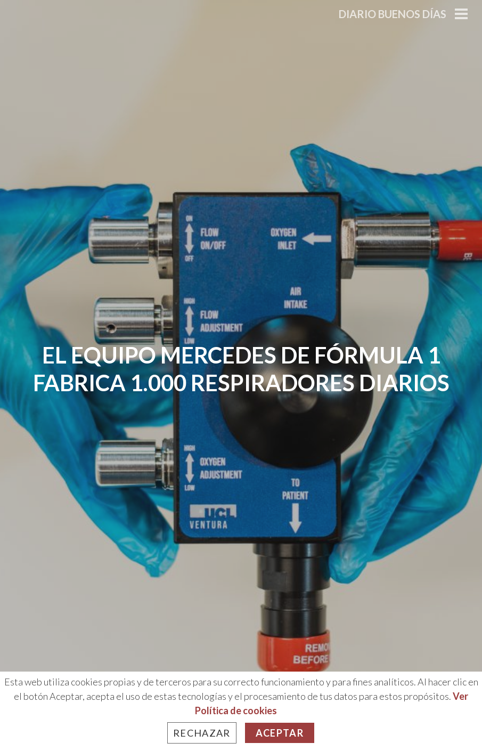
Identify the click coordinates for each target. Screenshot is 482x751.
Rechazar (202, 733)
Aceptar (280, 733)
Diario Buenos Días (392, 13)
